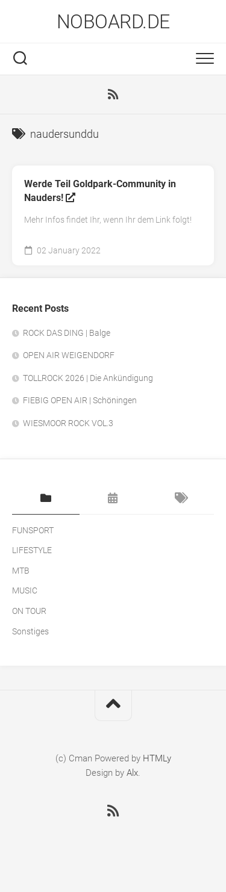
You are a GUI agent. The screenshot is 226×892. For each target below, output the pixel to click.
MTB (21, 570)
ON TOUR (29, 611)
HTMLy (157, 758)
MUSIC (24, 590)
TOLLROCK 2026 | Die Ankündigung (88, 378)
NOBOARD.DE (113, 21)
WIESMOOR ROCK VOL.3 (68, 423)
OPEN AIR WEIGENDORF (69, 355)
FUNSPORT (33, 530)
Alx (132, 772)
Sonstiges (30, 631)
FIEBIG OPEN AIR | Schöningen (80, 400)
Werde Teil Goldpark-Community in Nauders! (100, 190)
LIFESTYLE (32, 550)
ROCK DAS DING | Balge (66, 333)
